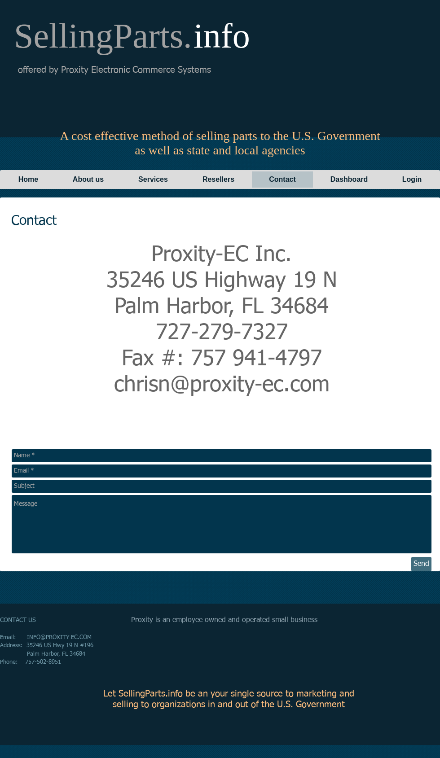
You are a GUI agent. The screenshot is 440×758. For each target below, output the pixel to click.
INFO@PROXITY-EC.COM (59, 637)
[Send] (421, 564)
